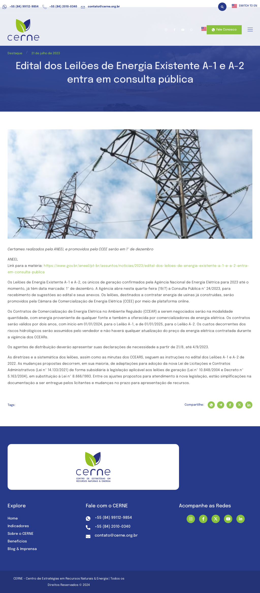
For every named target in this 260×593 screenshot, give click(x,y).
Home (13, 518)
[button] (222, 7)
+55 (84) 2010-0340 (59, 7)
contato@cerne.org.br (100, 7)
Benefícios (17, 541)
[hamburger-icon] (250, 30)
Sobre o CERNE (21, 534)
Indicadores (18, 526)
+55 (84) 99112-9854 (21, 7)
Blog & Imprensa (22, 549)
